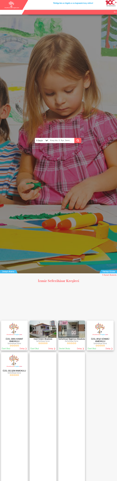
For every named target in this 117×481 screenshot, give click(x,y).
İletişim (108, 9)
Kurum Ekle (99, 9)
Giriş (114, 9)
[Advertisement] (58, 302)
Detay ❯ (23, 348)
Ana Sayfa (89, 9)
